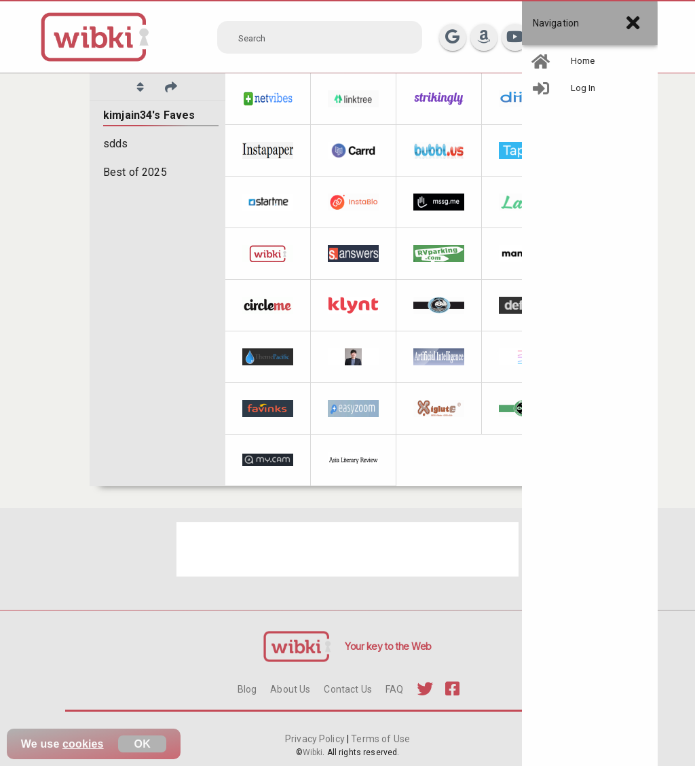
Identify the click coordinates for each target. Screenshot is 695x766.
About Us (290, 689)
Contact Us (347, 689)
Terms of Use (379, 738)
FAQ (394, 689)
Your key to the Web (388, 646)
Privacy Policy (316, 738)
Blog (247, 689)
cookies (83, 744)
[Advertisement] (347, 549)
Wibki (313, 752)
